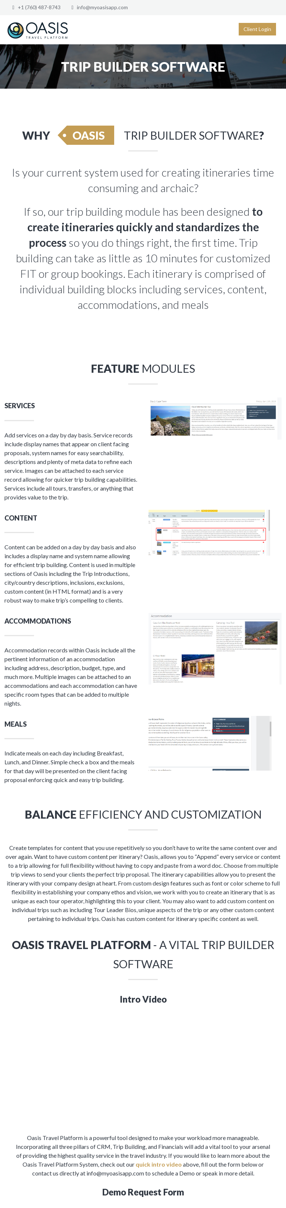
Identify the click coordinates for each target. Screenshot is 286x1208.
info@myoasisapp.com (102, 7)
